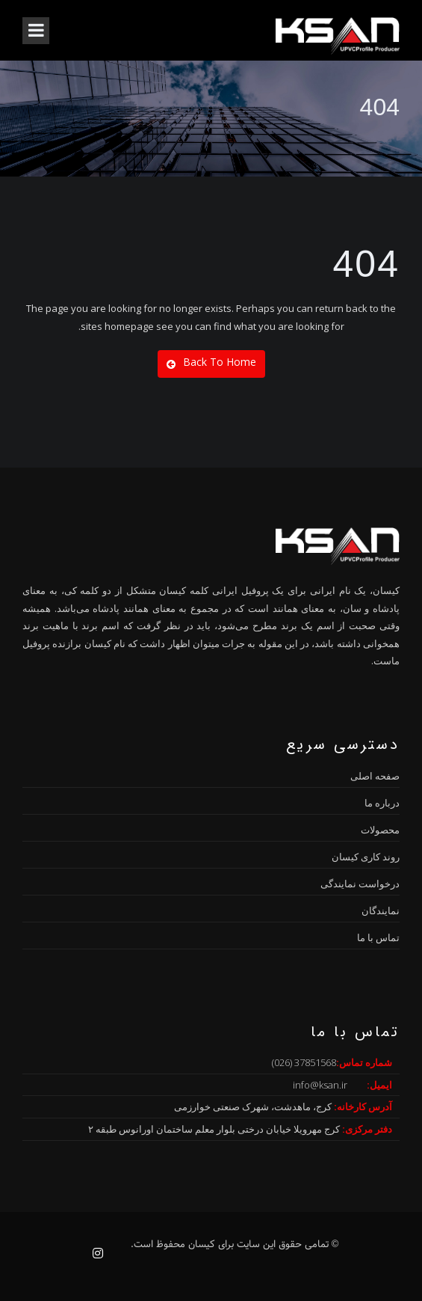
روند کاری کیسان (366, 856)
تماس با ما (378, 937)
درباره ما (382, 802)
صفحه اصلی (375, 776)
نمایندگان (381, 910)
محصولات (380, 829)
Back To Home (211, 362)
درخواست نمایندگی (360, 883)
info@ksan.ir (320, 1085)
